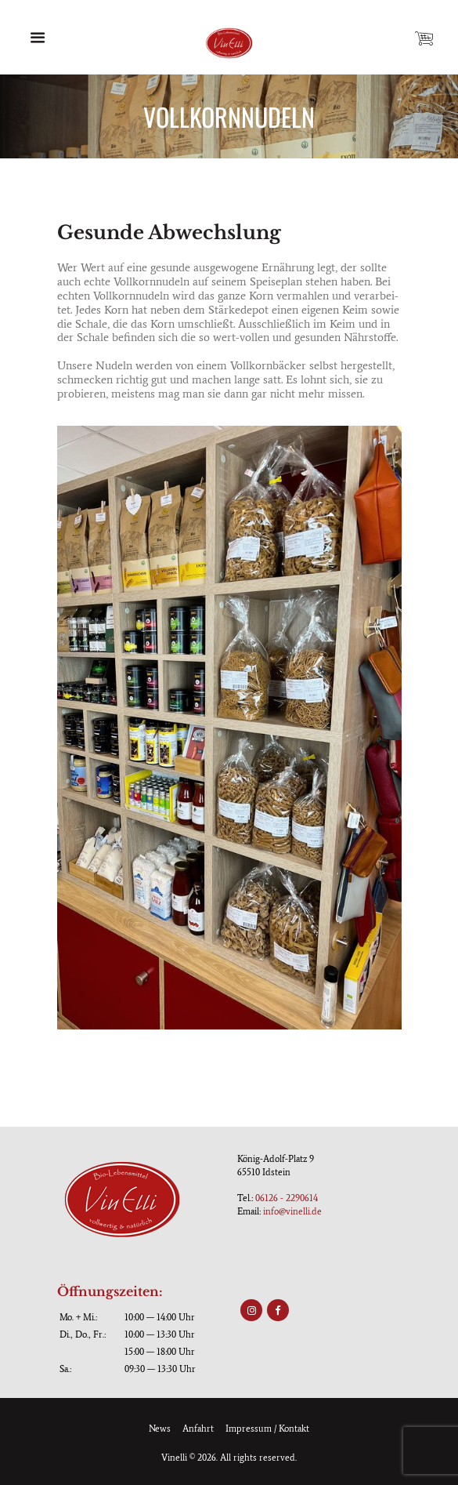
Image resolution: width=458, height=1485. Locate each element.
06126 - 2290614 (286, 1198)
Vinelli (174, 1457)
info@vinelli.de (292, 1211)
